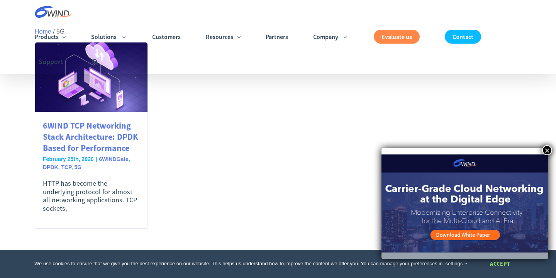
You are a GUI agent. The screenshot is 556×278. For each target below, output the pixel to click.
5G (77, 167)
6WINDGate (113, 159)
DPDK (50, 167)
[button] (518, 12)
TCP (66, 167)
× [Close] (547, 150)
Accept (500, 263)
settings (456, 263)
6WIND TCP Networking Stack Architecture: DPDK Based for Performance (90, 136)
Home (43, 31)
